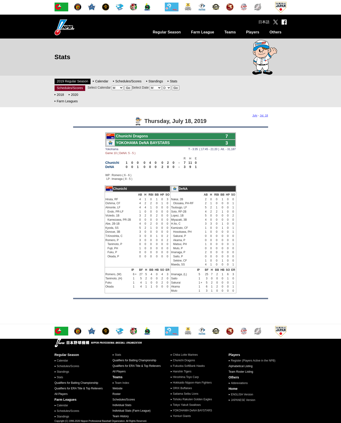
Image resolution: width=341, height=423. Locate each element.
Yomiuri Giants (182, 416)
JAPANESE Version (243, 400)
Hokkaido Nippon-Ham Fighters (192, 382)
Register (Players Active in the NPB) (254, 360)
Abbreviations (239, 383)
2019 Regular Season (72, 81)
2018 (60, 95)
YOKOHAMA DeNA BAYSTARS (192, 410)
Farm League (202, 32)
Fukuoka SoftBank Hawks (189, 366)
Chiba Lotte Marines (185, 354)
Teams (230, 32)
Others (276, 32)
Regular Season (167, 32)
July (254, 115)
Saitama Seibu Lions (185, 393)
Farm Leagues (67, 101)
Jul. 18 (264, 115)
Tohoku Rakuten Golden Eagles (192, 399)
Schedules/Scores (128, 81)
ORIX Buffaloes (182, 388)
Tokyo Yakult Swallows (187, 405)
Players (252, 32)
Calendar (101, 81)
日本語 (264, 22)
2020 (74, 95)
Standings (156, 81)
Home (233, 389)
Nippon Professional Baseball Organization (76, 27)
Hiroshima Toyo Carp (186, 377)
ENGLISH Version (242, 394)
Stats (173, 81)
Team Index (122, 382)
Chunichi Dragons (184, 360)
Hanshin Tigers (182, 371)
